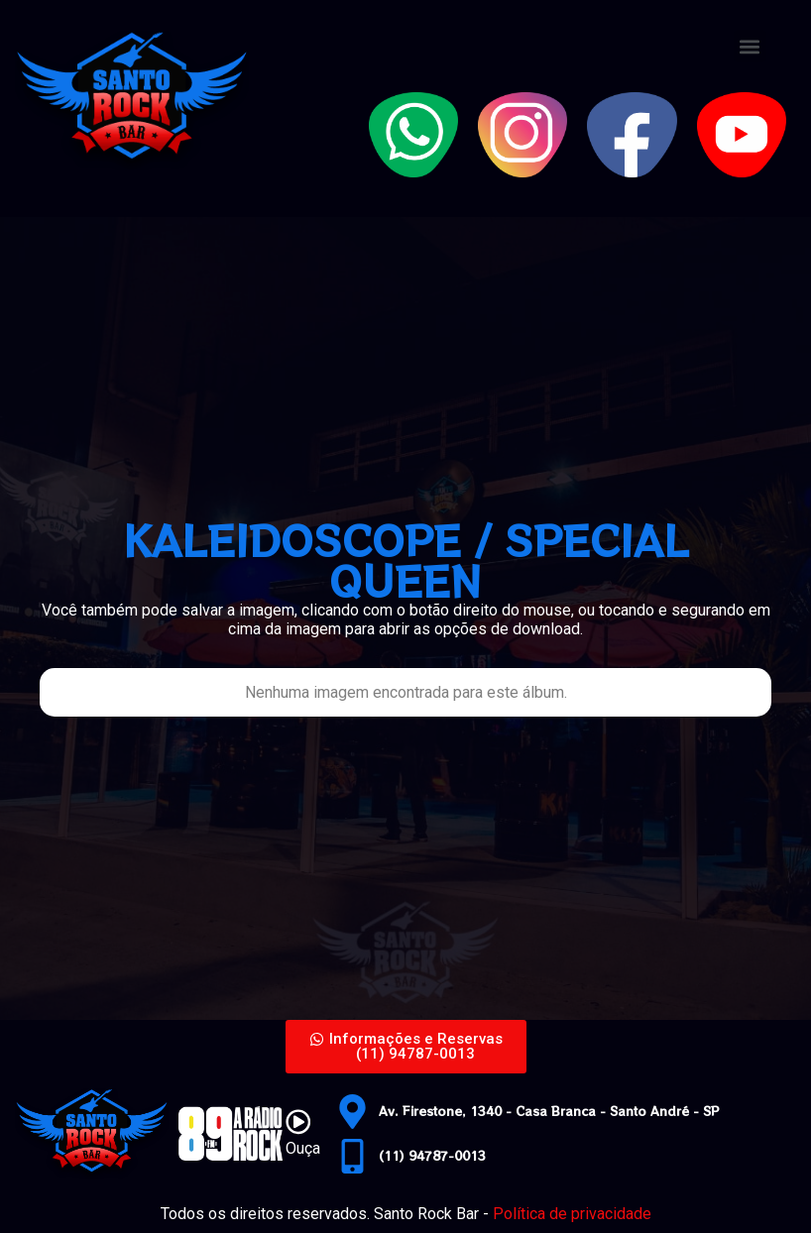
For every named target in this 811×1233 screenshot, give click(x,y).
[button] (750, 46)
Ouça (303, 1148)
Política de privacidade (572, 1213)
